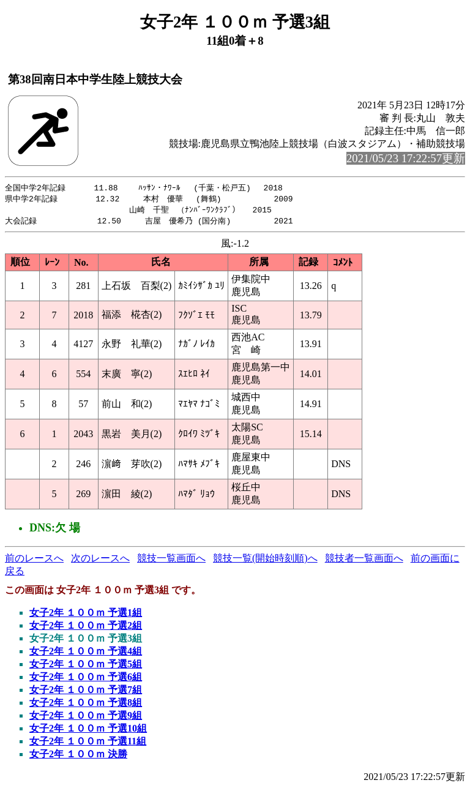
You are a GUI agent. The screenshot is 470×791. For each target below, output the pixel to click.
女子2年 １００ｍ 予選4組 (85, 653)
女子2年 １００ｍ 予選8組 (85, 705)
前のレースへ (34, 560)
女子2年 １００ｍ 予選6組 (85, 679)
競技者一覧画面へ (364, 560)
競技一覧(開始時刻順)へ (265, 560)
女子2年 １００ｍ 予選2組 (85, 628)
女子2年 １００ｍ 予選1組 (85, 615)
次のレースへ (100, 560)
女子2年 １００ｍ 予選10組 (88, 730)
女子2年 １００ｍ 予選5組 (85, 666)
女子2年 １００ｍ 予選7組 (85, 692)
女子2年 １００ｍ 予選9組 (85, 718)
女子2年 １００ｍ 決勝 (78, 756)
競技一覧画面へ (171, 560)
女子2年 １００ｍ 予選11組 (87, 743)
